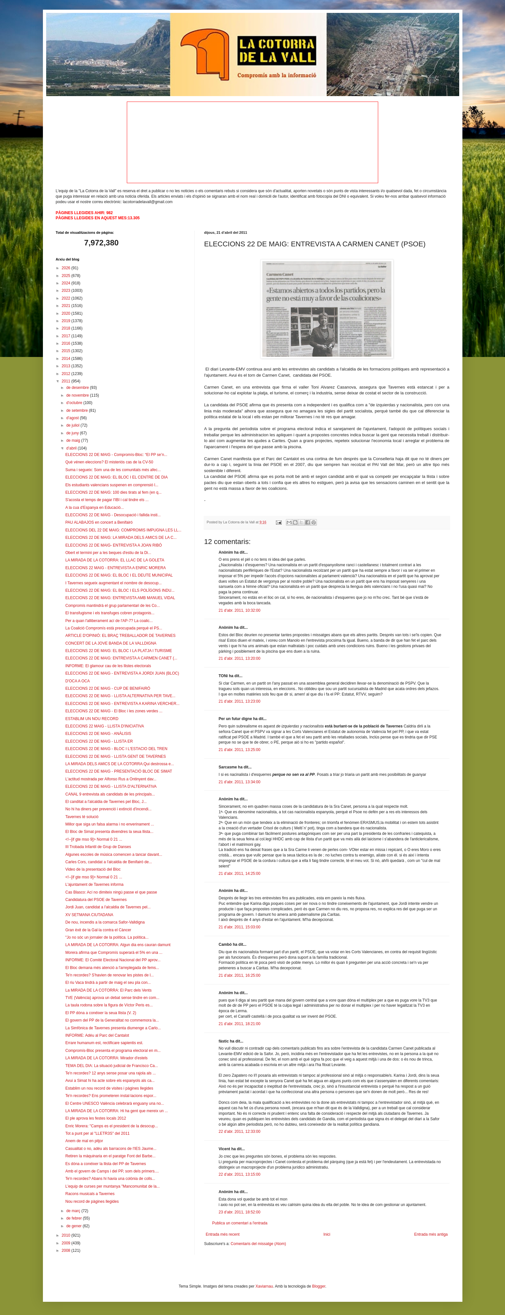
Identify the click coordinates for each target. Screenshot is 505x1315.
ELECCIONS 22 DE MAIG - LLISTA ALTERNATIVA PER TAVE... (120, 696)
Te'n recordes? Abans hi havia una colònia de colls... (110, 1178)
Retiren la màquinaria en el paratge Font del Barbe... (110, 1156)
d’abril (71, 448)
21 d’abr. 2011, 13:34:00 (239, 782)
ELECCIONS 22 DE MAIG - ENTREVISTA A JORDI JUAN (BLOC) (122, 673)
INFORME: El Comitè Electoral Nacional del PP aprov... (112, 960)
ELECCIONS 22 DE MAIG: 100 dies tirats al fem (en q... (113, 492)
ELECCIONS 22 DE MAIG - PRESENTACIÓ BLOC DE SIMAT (118, 771)
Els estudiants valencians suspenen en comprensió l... (111, 485)
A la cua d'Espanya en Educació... (94, 507)
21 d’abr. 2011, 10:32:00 (239, 610)
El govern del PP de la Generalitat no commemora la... (112, 1020)
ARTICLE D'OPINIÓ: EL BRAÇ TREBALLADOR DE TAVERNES (120, 635)
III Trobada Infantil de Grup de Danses (98, 847)
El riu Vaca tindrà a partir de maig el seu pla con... (108, 982)
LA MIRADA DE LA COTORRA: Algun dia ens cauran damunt (117, 945)
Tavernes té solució (81, 817)
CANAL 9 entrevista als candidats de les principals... (110, 794)
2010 (66, 1235)
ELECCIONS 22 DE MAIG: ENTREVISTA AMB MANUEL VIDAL (120, 598)
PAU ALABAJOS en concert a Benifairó (99, 522)
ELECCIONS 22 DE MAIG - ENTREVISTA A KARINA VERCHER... (122, 703)
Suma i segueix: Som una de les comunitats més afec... (112, 470)
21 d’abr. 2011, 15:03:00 (239, 927)
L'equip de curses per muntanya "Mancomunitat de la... (112, 1186)
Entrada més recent (223, 1234)
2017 (66, 336)
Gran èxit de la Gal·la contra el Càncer (98, 930)
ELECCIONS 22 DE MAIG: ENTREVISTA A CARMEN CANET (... (121, 658)
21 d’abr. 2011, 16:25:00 (239, 975)
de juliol (73, 425)
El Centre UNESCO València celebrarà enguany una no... (114, 1103)
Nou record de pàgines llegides (91, 1201)
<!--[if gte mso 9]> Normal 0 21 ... (93, 839)
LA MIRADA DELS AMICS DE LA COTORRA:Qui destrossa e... (119, 764)
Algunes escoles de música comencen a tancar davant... (113, 854)
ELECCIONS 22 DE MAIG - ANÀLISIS (98, 733)
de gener (74, 1226)
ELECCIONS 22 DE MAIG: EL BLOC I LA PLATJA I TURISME (118, 650)
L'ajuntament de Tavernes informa (94, 884)
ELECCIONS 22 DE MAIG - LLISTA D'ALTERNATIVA (111, 786)
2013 (66, 366)
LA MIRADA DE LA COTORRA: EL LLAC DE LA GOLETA (114, 560)
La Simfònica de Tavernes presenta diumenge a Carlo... (113, 1028)
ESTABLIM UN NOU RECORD (91, 719)
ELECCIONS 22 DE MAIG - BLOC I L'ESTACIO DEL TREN (116, 748)
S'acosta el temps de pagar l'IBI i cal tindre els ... (106, 500)
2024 (66, 283)
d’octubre (74, 402)
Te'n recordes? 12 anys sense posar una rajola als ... (110, 1073)
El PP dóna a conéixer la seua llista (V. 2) (100, 1013)
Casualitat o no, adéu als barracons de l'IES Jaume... (110, 1148)
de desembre (78, 387)
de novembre (78, 395)
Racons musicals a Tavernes (90, 1193)
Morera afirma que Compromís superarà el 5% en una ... (113, 952)
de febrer (74, 1218)
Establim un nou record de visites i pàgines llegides (109, 1088)
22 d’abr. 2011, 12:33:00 (239, 1131)
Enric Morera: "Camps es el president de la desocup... (111, 1126)
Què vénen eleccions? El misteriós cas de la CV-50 (109, 462)
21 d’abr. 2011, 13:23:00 (239, 701)
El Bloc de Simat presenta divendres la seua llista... (109, 831)
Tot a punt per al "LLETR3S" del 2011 (97, 1133)
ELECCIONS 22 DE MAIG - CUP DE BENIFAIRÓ (107, 688)
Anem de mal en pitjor (84, 1141)
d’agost (73, 418)
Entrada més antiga (431, 1234)
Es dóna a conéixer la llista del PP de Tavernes (105, 1164)
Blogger (318, 1286)
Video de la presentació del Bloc (92, 869)
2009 (66, 1243)
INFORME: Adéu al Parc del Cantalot (97, 1035)
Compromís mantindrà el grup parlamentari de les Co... (112, 605)
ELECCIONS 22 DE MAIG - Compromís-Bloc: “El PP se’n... (116, 454)
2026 (66, 268)
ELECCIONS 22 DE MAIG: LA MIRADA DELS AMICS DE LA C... (121, 537)
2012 (66, 373)
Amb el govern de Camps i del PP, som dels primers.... (112, 1171)
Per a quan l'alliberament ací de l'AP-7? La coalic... (109, 620)
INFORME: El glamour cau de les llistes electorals (108, 666)
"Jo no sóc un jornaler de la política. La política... (106, 937)
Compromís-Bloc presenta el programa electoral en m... (112, 1050)
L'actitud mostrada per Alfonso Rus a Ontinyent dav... (110, 779)
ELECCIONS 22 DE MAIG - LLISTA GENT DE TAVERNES (115, 756)
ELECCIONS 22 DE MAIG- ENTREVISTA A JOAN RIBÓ (113, 545)
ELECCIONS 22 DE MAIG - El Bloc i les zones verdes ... (113, 711)
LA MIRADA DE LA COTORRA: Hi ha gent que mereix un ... (116, 1111)
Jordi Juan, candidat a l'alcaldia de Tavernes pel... (107, 907)
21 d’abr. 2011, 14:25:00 (239, 873)
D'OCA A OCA (77, 681)
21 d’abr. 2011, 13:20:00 (239, 658)
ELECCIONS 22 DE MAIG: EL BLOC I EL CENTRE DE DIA (116, 477)
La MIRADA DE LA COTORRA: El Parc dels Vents (108, 990)
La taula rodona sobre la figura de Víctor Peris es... (109, 1005)
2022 (66, 298)
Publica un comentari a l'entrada (240, 1223)
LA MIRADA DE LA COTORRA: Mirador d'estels (106, 1058)
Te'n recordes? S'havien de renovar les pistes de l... (109, 975)
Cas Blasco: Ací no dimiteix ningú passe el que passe (111, 892)
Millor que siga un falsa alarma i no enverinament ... (109, 824)
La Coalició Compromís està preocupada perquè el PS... (113, 628)
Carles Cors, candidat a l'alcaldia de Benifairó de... (108, 862)
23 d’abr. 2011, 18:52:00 (239, 1212)
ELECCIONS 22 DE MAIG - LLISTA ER (99, 741)
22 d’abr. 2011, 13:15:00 (239, 1174)
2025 (66, 275)
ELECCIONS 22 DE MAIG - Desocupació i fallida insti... (112, 515)
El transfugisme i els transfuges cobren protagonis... (109, 613)
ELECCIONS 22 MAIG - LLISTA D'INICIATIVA (104, 726)
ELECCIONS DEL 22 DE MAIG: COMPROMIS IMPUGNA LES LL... (123, 530)
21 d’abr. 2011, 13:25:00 (239, 749)
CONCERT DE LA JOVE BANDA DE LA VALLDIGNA (110, 643)
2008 (66, 1250)
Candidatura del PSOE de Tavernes (95, 899)
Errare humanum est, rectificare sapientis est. (104, 1043)
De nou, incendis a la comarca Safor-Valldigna (105, 922)
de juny (73, 433)
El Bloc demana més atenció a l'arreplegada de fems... (112, 967)
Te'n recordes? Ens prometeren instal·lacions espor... (110, 1095)
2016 (66, 343)
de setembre (77, 410)
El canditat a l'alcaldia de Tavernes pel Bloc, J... (105, 801)
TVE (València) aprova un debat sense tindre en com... (112, 997)
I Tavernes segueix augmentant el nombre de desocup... (113, 583)
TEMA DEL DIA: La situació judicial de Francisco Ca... (111, 1065)
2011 (66, 381)
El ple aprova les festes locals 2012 (95, 1118)
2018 (66, 328)
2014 (66, 358)
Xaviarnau (264, 1286)
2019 (66, 321)
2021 (66, 305)
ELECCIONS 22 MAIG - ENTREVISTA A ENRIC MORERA (115, 568)
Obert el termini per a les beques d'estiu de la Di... (108, 552)
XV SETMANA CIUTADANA (89, 915)
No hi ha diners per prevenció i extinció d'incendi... (108, 809)
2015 (66, 351)
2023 (66, 290)
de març (73, 1211)
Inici (326, 1234)
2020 (66, 313)
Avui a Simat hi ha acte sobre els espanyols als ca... (110, 1080)
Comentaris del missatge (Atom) (258, 1243)
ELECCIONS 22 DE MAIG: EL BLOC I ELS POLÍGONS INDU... (119, 590)
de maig (73, 440)
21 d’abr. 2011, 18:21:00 (239, 1024)
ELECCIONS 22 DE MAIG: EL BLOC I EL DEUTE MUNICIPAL (119, 575)
